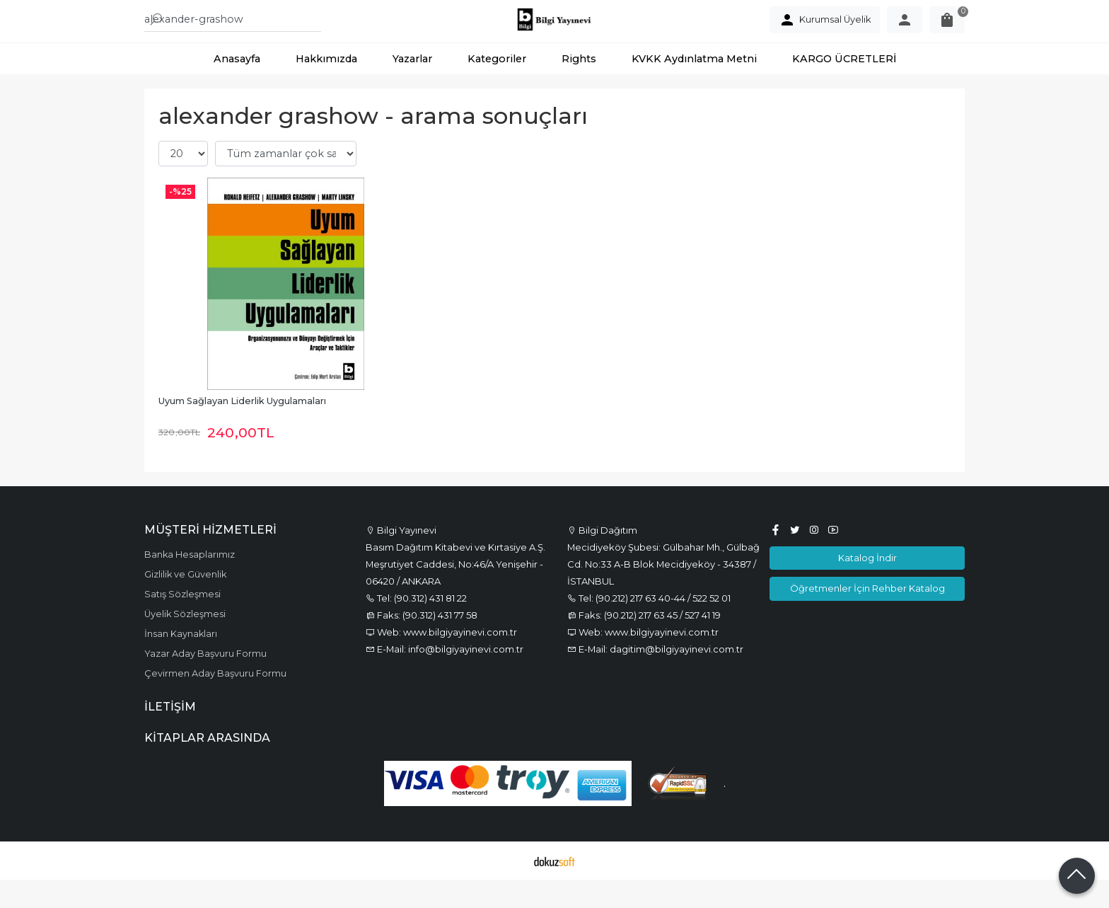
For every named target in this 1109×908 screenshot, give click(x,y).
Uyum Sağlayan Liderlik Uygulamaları (242, 429)
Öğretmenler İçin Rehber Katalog (867, 616)
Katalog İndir (867, 586)
